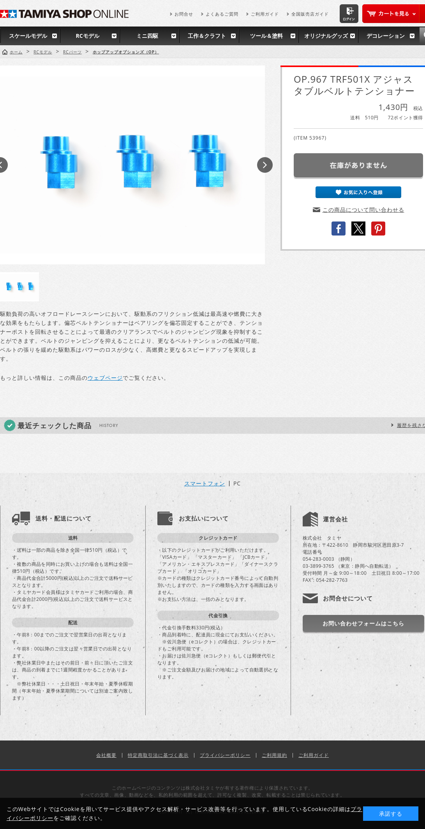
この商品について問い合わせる (363, 209)
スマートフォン (204, 483)
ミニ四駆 (147, 35)
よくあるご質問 (222, 14)
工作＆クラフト (207, 35)
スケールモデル (28, 35)
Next (265, 165)
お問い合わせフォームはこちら (363, 623)
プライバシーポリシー (225, 755)
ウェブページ (105, 377)
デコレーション (386, 35)
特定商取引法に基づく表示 (158, 755)
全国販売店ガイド (310, 14)
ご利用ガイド (265, 14)
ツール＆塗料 (266, 35)
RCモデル (87, 35)
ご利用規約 (274, 755)
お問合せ (184, 14)
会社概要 (106, 755)
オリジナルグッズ (326, 35)
